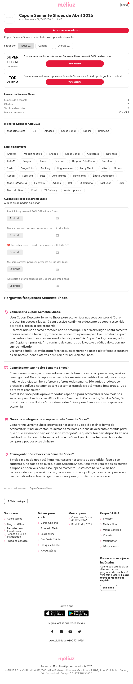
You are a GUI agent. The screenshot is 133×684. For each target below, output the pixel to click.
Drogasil (27, 161)
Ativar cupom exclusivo (66, 30)
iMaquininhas (111, 546)
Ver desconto (74, 63)
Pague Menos (65, 168)
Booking (45, 168)
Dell (35, 131)
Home (7, 488)
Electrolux (39, 183)
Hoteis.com (79, 175)
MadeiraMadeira (17, 183)
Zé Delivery (50, 190)
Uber (121, 183)
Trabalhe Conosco (17, 541)
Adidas (56, 183)
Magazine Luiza (16, 131)
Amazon (49, 131)
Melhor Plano (110, 524)
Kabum (87, 131)
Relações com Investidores (15, 530)
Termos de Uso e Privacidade (16, 535)
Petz (42, 175)
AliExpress (93, 154)
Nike (104, 168)
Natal (38, 402)
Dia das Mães (110, 398)
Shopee (53, 154)
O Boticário (86, 183)
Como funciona (49, 523)
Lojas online (48, 534)
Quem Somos (14, 518)
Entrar (124, 4)
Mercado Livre (15, 190)
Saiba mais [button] (108, 587)
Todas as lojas (19, 488)
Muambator (110, 541)
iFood (34, 190)
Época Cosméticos (103, 175)
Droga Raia (27, 168)
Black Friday (57, 398)
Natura (118, 168)
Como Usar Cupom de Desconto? (81, 519)
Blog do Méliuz (15, 524)
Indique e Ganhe (50, 545)
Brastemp (103, 131)
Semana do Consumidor (83, 398)
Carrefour (107, 161)
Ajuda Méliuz (48, 550)
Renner (43, 161)
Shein (10, 168)
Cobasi (11, 175)
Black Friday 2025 (81, 524)
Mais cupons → (73, 190)
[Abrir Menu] (7, 4)
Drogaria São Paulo (83, 161)
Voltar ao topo (16, 501)
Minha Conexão (112, 530)
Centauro (60, 161)
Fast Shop (105, 183)
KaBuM (11, 161)
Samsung (27, 175)
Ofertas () (64, 45)
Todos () (26, 45)
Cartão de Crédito (51, 539)
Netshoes (111, 154)
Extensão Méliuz (50, 528)
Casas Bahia (68, 131)
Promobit (108, 518)
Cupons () (44, 45)
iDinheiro (108, 535)
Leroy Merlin (87, 168)
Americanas (59, 175)
